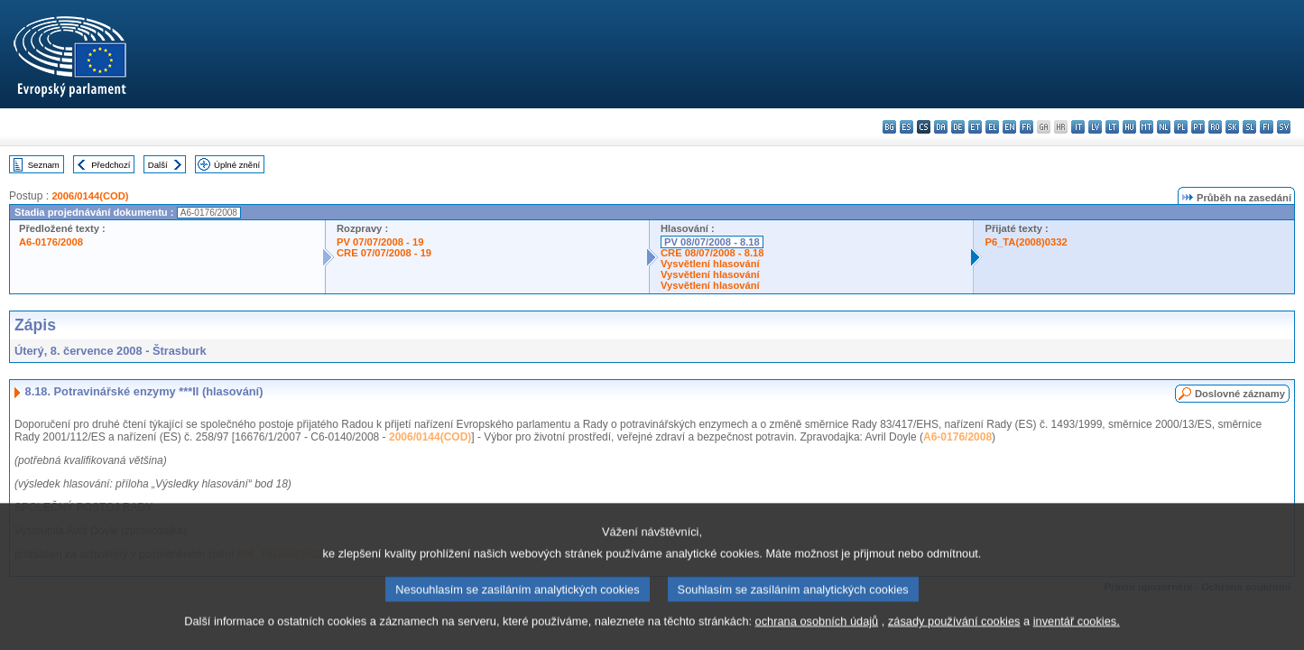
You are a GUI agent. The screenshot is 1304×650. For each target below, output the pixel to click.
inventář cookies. (1076, 637)
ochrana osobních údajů (817, 637)
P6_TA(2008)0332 (1026, 242)
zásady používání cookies (954, 637)
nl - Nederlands (1163, 127)
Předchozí (110, 165)
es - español (906, 127)
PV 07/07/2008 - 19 (380, 242)
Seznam (44, 165)
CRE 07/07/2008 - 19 (384, 252)
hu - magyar (1129, 127)
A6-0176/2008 (51, 242)
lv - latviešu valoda (1095, 127)
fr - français (1026, 127)
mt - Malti (1146, 127)
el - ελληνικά (992, 127)
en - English (1009, 127)
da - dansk (941, 127)
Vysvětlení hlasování (710, 263)
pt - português (1198, 127)
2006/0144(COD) (89, 195)
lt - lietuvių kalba (1112, 127)
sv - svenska (1283, 127)
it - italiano (1078, 127)
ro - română (1215, 127)
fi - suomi (1266, 127)
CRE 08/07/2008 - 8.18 (712, 252)
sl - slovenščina (1249, 127)
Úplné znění (237, 165)
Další (158, 165)
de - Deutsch (958, 127)
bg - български (889, 127)
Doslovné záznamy (1240, 393)
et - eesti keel (975, 127)
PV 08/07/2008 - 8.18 (712, 242)
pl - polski (1181, 127)
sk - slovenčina (1232, 127)
